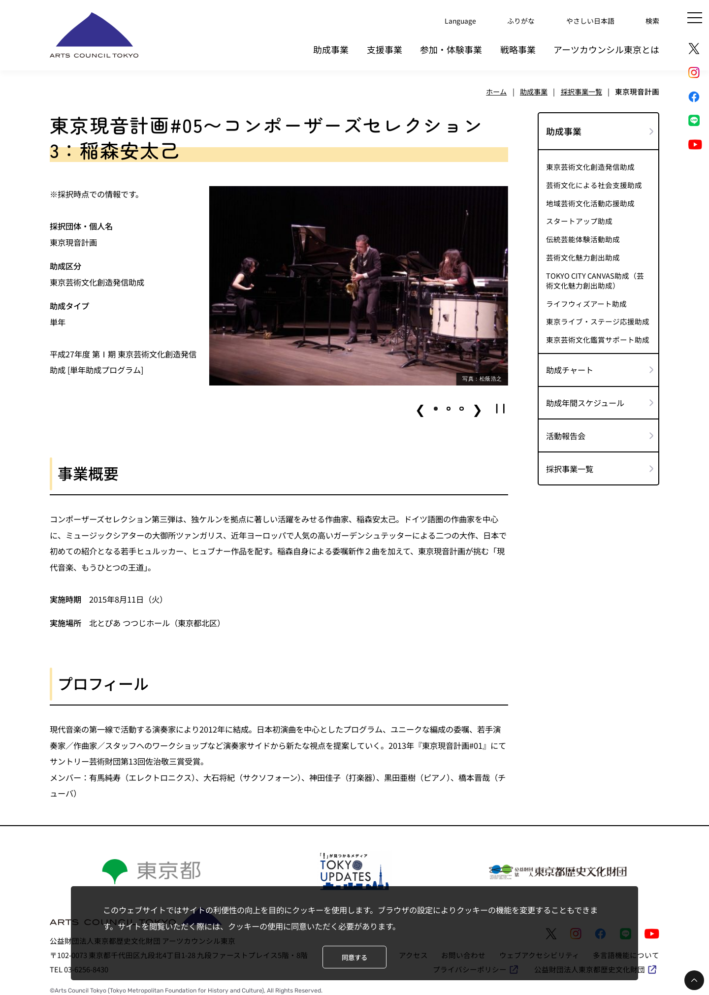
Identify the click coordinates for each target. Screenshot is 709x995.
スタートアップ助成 (579, 217)
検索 (652, 19)
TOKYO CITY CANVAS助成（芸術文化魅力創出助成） (595, 276)
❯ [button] (477, 405)
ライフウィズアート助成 (586, 300)
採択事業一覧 (569, 465)
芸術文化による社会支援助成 (594, 181)
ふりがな (514, 19)
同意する (354, 957)
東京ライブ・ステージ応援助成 (597, 317)
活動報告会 (565, 432)
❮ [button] (420, 405)
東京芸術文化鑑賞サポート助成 (597, 336)
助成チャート (569, 366)
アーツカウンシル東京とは (606, 46)
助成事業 (331, 46)
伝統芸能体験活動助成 (583, 235)
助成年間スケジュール (585, 399)
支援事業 (384, 46)
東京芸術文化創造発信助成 (590, 163)
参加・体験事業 (451, 46)
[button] (436, 405)
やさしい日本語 (587, 19)
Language (452, 19)
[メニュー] (694, 17)
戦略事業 (518, 46)
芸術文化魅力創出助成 (583, 253)
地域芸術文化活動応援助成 (590, 199)
